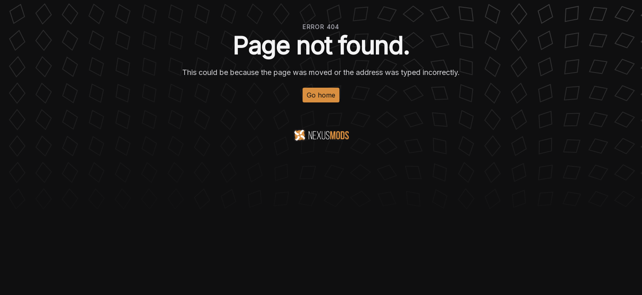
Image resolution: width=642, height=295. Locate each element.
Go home (321, 95)
